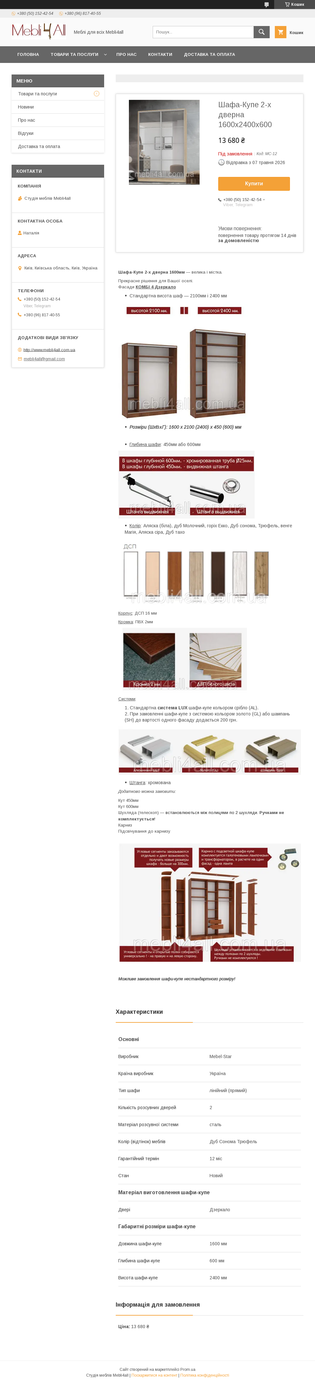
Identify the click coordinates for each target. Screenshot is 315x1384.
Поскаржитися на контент (154, 1375)
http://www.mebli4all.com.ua (49, 349)
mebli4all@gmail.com (44, 358)
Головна (28, 54)
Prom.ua (187, 1369)
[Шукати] (262, 32)
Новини (26, 106)
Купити (254, 183)
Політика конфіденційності (204, 1375)
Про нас (126, 54)
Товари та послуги (74, 54)
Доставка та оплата (209, 54)
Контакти (160, 54)
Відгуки (25, 133)
